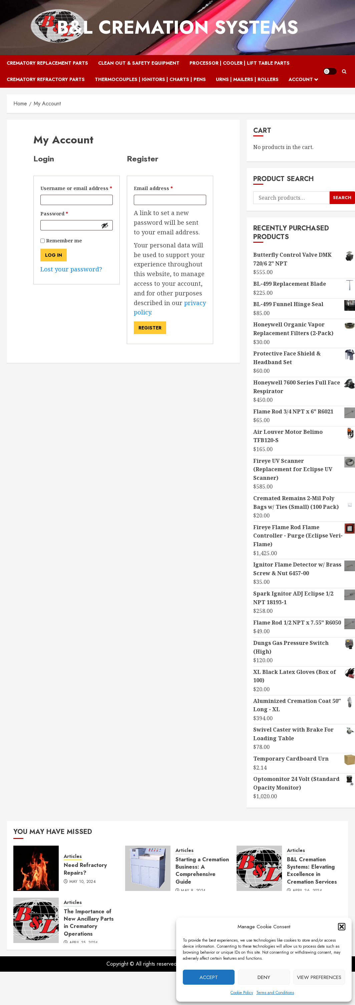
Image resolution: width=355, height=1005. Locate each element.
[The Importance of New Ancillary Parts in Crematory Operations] (36, 920)
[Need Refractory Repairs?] (36, 868)
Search (342, 197)
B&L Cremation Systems (177, 27)
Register (149, 327)
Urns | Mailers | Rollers (247, 79)
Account (301, 79)
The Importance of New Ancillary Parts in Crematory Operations (89, 923)
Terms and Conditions (275, 993)
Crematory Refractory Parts (46, 79)
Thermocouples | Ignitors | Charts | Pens (150, 79)
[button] (341, 926)
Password (65, 213)
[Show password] (104, 225)
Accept (209, 977)
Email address (164, 187)
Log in (53, 255)
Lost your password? (71, 269)
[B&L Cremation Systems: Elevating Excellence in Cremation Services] (259, 868)
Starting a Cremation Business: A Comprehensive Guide (202, 871)
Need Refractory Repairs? (85, 868)
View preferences (319, 977)
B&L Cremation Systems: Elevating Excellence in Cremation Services (312, 871)
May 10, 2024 (82, 882)
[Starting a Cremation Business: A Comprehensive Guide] (147, 868)
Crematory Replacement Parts (47, 63)
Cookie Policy (242, 993)
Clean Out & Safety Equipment (139, 63)
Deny (264, 977)
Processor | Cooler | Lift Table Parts (240, 63)
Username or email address (76, 187)
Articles (73, 856)
